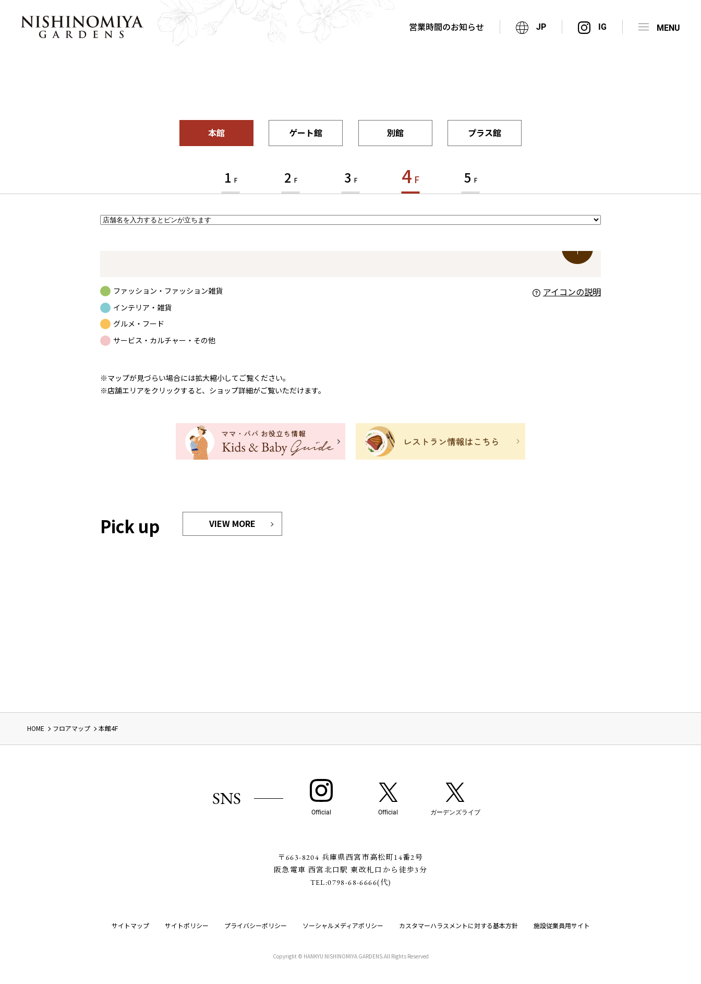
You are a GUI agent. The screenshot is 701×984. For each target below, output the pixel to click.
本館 (216, 132)
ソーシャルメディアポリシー (343, 925)
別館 (395, 132)
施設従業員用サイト (562, 925)
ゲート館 (305, 132)
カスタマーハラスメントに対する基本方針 (458, 925)
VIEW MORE (232, 523)
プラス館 (484, 132)
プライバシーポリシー (255, 925)
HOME (35, 728)
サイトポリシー (187, 925)
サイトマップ (130, 925)
